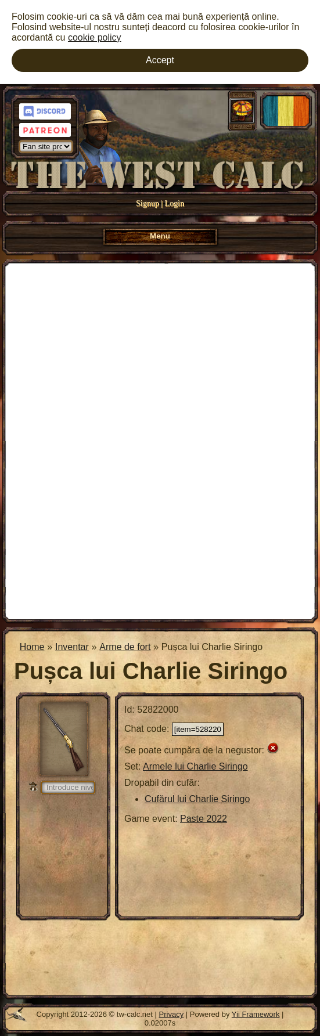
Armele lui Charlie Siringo (195, 766)
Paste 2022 (203, 819)
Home (32, 647)
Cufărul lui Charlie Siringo (197, 799)
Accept (160, 60)
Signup (147, 203)
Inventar (72, 647)
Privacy (171, 1014)
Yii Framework (256, 1014)
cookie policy (94, 37)
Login (174, 203)
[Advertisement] (160, 440)
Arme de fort (124, 647)
